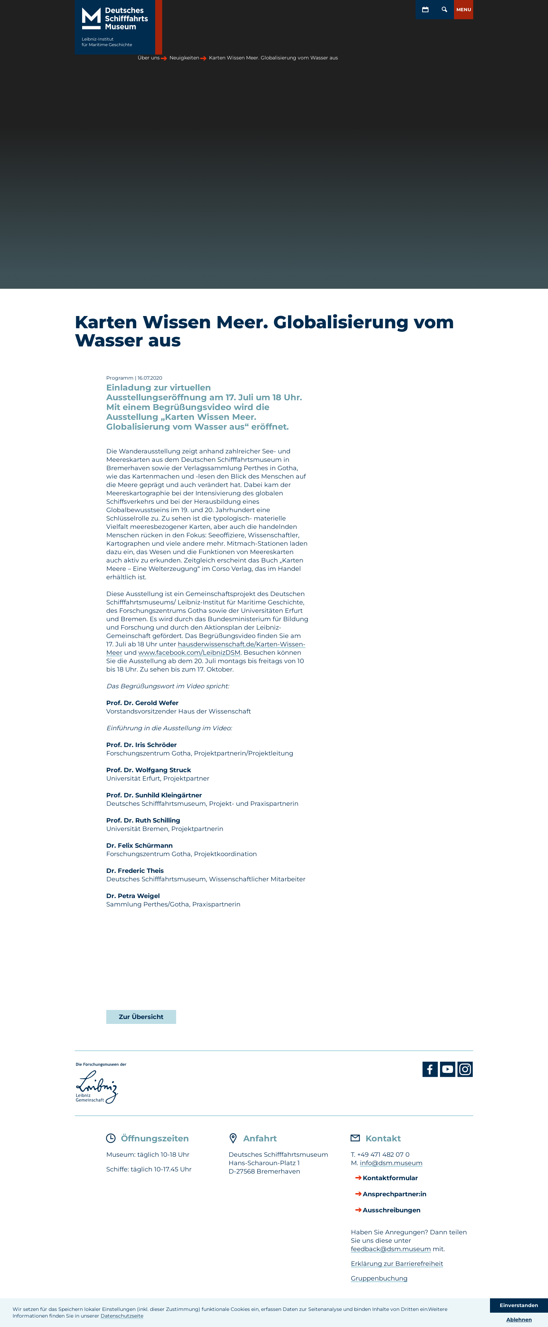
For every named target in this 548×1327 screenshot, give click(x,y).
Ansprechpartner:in (394, 1194)
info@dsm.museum (391, 1163)
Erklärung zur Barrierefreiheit (397, 1264)
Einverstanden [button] (519, 1305)
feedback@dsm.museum (391, 1249)
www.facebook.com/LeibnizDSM (189, 653)
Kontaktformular (390, 1178)
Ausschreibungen (391, 1210)
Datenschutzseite (122, 1316)
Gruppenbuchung (379, 1278)
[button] (463, 9)
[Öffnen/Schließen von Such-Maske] (444, 9)
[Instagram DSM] (465, 1075)
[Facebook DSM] (431, 1075)
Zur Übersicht (141, 1017)
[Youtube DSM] (448, 1075)
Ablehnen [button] (519, 1320)
